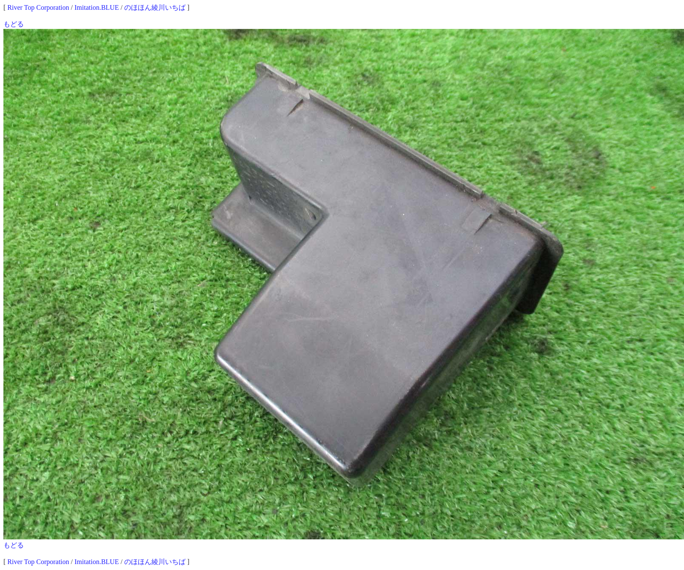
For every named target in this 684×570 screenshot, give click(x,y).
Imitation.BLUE (96, 7)
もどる (13, 24)
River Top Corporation (38, 7)
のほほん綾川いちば (154, 7)
